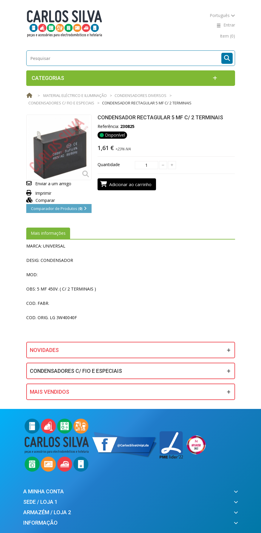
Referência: (108, 126)
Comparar (40, 200)
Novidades (44, 350)
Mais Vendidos (49, 392)
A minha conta (43, 491)
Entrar (229, 25)
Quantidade (109, 164)
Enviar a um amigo (53, 183)
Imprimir (43, 193)
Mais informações (48, 233)
